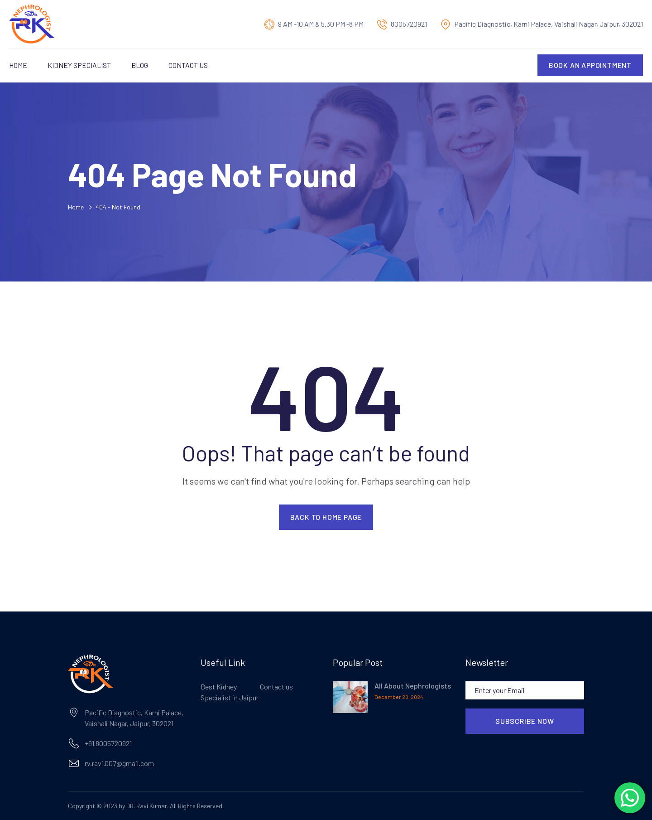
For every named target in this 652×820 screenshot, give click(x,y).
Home (18, 65)
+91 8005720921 (108, 743)
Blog (139, 65)
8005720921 (409, 23)
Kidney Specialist (79, 65)
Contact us (188, 65)
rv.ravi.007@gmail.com (119, 763)
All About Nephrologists (412, 685)
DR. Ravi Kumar (146, 806)
